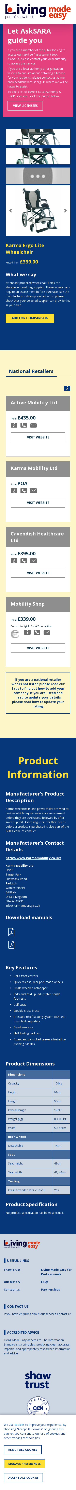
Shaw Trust (12, 1270)
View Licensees (25, 105)
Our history (12, 1282)
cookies (19, 1425)
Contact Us (64, 1314)
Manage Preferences (24, 1464)
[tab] (31, 368)
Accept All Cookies (23, 1477)
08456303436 (15, 901)
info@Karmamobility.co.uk (23, 905)
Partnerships (50, 1289)
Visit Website (38, 437)
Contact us (12, 1289)
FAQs (44, 1282)
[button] (10, 210)
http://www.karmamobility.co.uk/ (33, 858)
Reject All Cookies (22, 1450)
